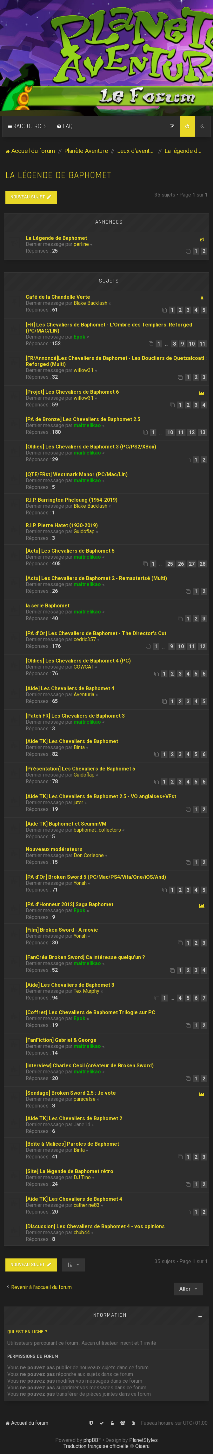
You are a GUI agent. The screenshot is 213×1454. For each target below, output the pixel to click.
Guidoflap (84, 531)
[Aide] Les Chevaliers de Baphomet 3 (70, 985)
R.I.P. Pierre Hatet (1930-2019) (62, 525)
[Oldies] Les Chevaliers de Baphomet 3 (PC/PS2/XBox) (91, 447)
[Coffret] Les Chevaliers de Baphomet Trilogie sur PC (90, 1012)
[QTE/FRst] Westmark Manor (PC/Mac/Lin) (77, 474)
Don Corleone (89, 855)
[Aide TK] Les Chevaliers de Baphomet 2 (74, 1118)
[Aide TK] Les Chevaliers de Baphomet (72, 741)
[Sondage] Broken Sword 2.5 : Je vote (71, 1093)
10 (192, 344)
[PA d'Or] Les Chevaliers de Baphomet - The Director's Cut (96, 633)
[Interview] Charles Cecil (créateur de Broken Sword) (90, 1066)
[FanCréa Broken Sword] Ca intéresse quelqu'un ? (85, 957)
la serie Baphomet (48, 606)
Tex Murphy (86, 991)
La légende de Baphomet (58, 175)
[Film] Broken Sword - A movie (62, 930)
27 (192, 564)
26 (181, 564)
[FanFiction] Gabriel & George (61, 1040)
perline (81, 244)
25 (170, 564)
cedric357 (85, 639)
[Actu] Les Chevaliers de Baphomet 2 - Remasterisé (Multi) (96, 578)
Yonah (80, 883)
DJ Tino (82, 1177)
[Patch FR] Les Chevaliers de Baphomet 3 (75, 716)
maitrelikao (87, 425)
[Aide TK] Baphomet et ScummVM (66, 824)
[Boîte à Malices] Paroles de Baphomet (72, 1144)
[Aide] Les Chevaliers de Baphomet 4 (70, 688)
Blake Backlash (90, 303)
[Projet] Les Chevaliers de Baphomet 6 (72, 392)
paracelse (85, 1099)
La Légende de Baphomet (56, 238)
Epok (79, 337)
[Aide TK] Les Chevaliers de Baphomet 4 (74, 1199)
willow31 (84, 370)
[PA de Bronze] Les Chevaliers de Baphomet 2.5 (83, 419)
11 (202, 344)
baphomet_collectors (97, 830)
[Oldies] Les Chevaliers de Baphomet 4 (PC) (78, 661)
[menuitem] (64, 126)
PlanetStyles (143, 1440)
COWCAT (84, 667)
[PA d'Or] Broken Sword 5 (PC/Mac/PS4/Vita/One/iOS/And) (96, 877)
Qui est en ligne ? (27, 1332)
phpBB (90, 1440)
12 (192, 432)
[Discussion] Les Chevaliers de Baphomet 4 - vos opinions (95, 1226)
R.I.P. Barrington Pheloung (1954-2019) (71, 500)
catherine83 (87, 1205)
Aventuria (84, 694)
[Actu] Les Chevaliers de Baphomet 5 (70, 551)
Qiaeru (142, 1446)
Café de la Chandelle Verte (58, 297)
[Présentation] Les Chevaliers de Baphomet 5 (80, 769)
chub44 (82, 1232)
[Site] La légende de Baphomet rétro (69, 1171)
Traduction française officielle (96, 1446)
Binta (79, 747)
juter (78, 802)
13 (202, 432)
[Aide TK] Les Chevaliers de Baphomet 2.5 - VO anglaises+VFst (101, 796)
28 (202, 564)
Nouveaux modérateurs (54, 849)
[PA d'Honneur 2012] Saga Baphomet (69, 904)
